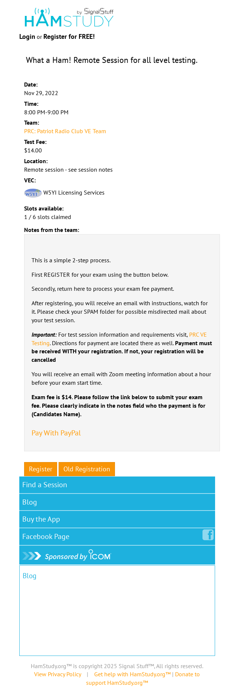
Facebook (47, 535)
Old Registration (86, 469)
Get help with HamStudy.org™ (132, 674)
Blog (29, 502)
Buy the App (41, 519)
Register (40, 469)
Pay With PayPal (56, 433)
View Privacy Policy (57, 674)
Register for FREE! (69, 36)
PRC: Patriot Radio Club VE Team (65, 131)
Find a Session (44, 484)
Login (27, 36)
